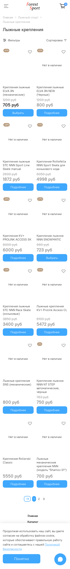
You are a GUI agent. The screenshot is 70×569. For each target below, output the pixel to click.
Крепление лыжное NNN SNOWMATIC (50, 237)
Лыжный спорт (28, 17)
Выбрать (18, 113)
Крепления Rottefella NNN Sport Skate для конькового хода (51, 165)
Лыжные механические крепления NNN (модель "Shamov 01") (52, 464)
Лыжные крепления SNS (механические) (17, 382)
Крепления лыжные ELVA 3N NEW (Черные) (50, 90)
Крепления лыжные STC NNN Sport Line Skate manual (16, 165)
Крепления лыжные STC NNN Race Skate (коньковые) (17, 309)
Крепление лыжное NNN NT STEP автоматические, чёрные (50, 386)
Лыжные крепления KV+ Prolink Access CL (52, 308)
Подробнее (52, 113)
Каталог (32, 522)
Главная (8, 17)
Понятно (21, 558)
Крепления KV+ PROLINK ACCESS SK (17, 237)
